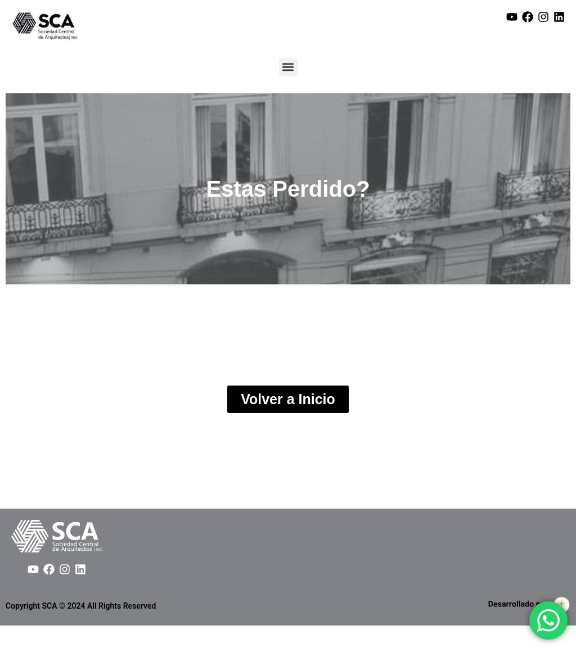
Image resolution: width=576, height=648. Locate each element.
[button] (288, 67)
